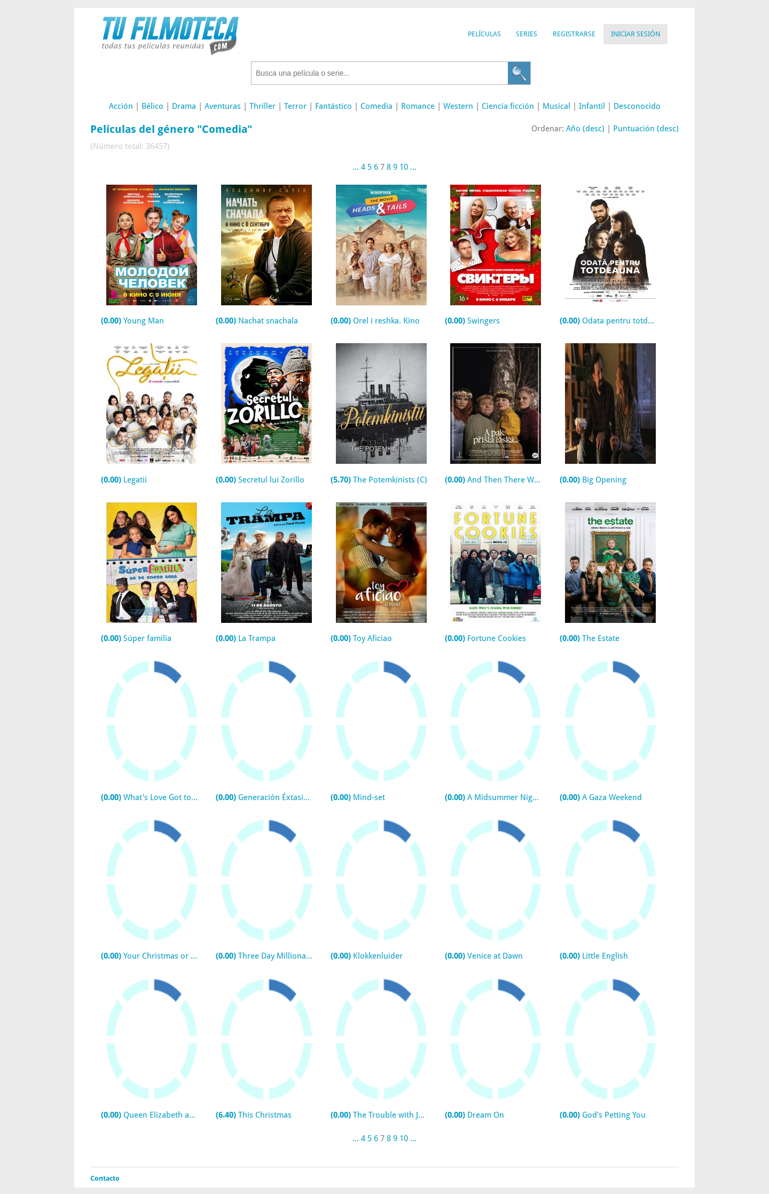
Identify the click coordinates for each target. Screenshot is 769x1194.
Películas (484, 34)
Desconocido (637, 106)
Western (458, 106)
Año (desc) (585, 128)
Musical (556, 106)
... (355, 167)
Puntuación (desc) (646, 128)
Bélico (152, 106)
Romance (418, 106)
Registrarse (574, 34)
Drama (184, 106)
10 (403, 167)
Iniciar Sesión (635, 34)
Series (526, 34)
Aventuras (223, 106)
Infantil (592, 106)
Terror (295, 106)
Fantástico (333, 106)
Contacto (105, 1178)
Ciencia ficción (508, 106)
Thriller (262, 106)
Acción (121, 106)
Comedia (376, 106)
